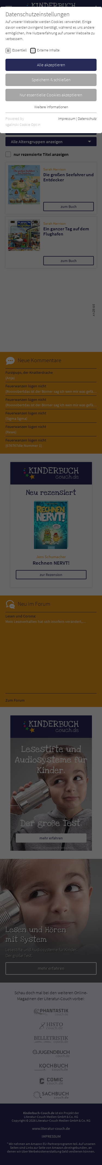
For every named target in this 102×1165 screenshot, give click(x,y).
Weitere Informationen (51, 106)
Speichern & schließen (51, 79)
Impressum (66, 118)
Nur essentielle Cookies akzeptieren (51, 94)
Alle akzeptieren (51, 64)
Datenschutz (87, 118)
